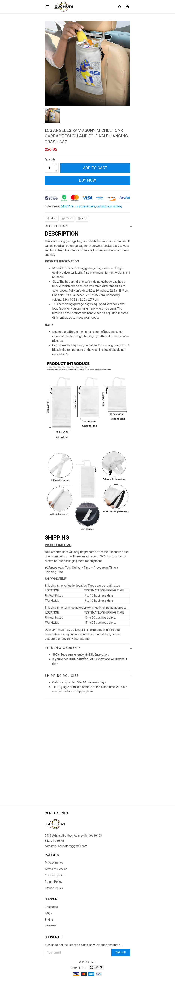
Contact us (52, 907)
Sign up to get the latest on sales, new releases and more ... (84, 945)
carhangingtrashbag (109, 206)
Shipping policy (55, 875)
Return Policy (53, 881)
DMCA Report (78, 968)
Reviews (50, 926)
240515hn (67, 206)
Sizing (49, 919)
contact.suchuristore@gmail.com (66, 846)
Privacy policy (54, 862)
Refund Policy (54, 888)
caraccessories (85, 206)
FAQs (48, 913)
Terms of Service (56, 869)
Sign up (121, 952)
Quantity (50, 159)
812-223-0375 (54, 841)
